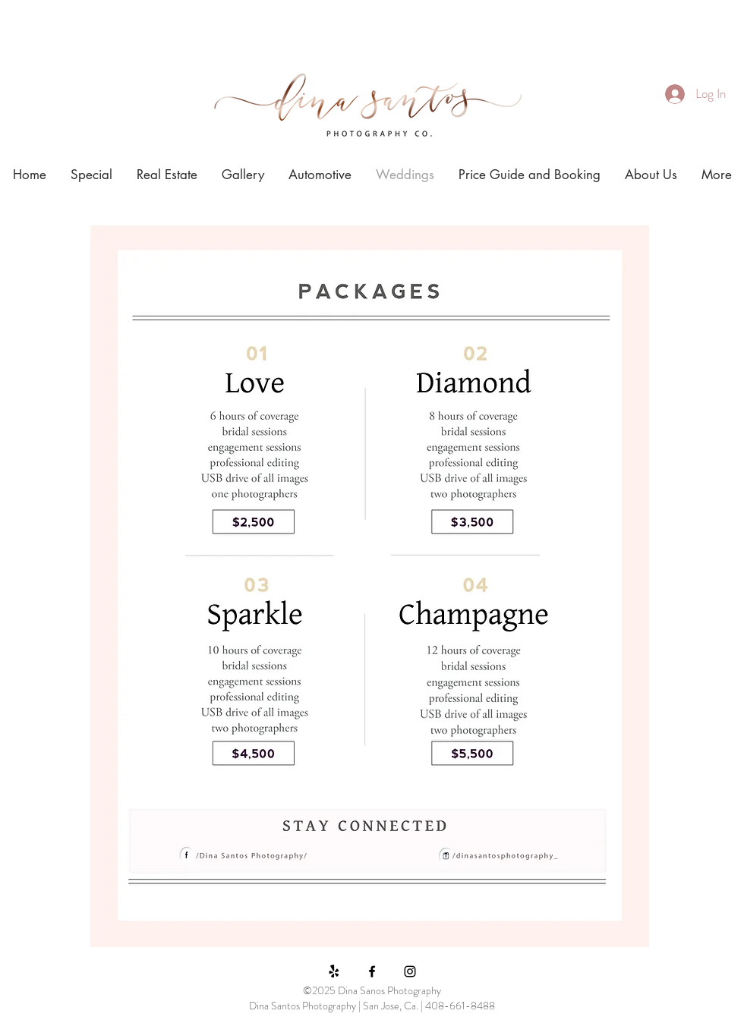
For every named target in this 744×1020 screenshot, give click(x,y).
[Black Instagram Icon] (410, 971)
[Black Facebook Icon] (372, 971)
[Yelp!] (334, 971)
